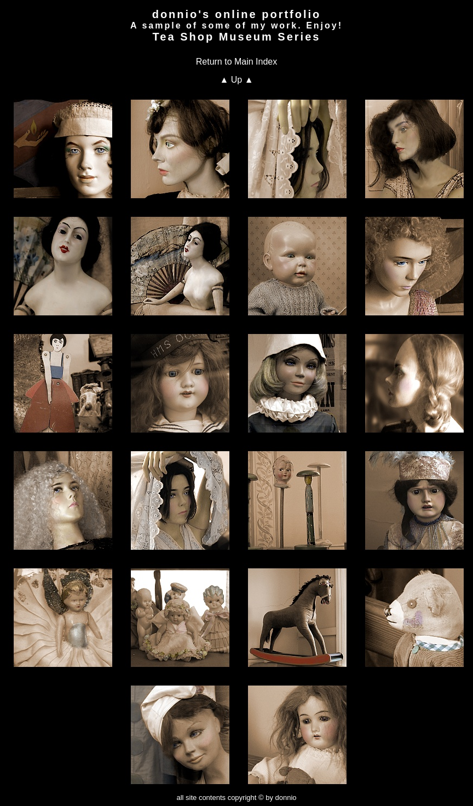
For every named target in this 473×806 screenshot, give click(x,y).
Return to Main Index (237, 61)
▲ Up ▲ (236, 79)
